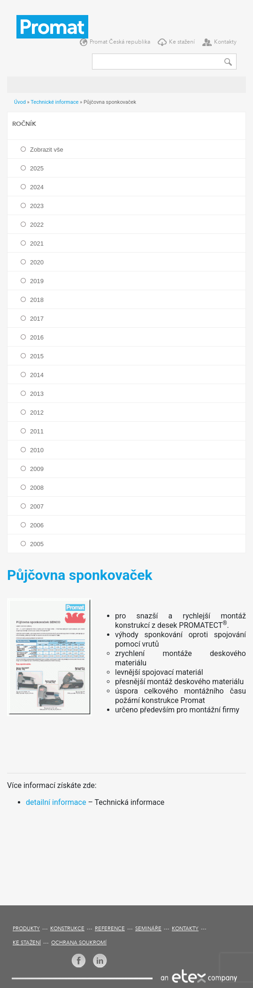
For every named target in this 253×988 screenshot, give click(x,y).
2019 (37, 281)
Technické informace (54, 102)
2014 (37, 374)
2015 (37, 356)
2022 (37, 224)
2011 (37, 431)
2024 (37, 187)
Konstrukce (67, 929)
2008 (37, 487)
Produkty (26, 929)
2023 (37, 205)
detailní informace (56, 802)
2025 (37, 168)
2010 (37, 450)
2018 (37, 299)
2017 (37, 318)
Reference (110, 929)
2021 (37, 243)
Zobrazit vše (46, 149)
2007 (37, 506)
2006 (37, 525)
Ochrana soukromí (79, 943)
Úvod (20, 102)
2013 (37, 393)
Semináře (148, 929)
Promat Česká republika (120, 42)
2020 (37, 262)
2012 (37, 412)
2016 (37, 337)
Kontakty (225, 42)
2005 (37, 544)
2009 (37, 468)
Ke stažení (182, 42)
